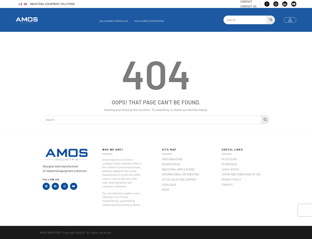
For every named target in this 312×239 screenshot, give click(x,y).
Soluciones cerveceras (149, 20)
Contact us (248, 6)
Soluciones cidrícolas (113, 20)
